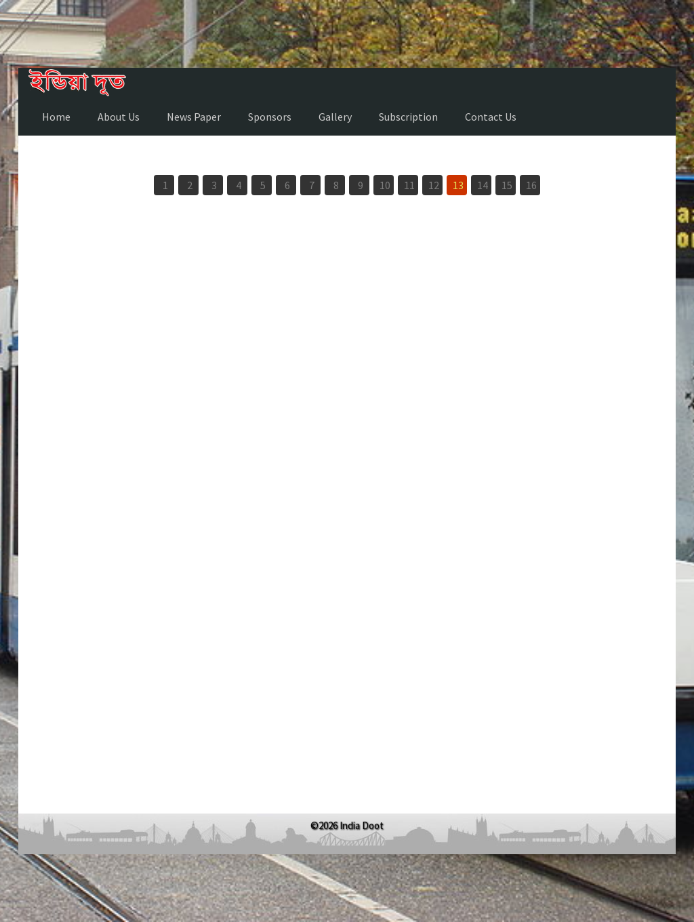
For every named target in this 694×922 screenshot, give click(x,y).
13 (458, 185)
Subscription (408, 116)
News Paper (194, 116)
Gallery (335, 116)
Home (56, 116)
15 (507, 185)
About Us (119, 116)
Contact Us (490, 116)
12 (433, 185)
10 (385, 185)
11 (409, 185)
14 (482, 185)
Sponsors (269, 116)
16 (531, 185)
